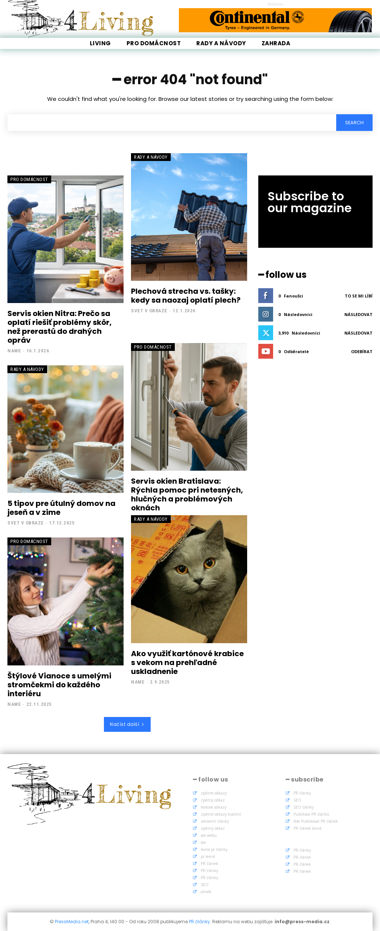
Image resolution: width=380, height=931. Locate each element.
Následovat (358, 314)
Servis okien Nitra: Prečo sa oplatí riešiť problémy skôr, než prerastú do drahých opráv (59, 326)
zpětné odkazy (214, 793)
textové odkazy (213, 807)
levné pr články (214, 849)
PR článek (209, 863)
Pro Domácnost (29, 179)
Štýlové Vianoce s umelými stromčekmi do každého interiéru (59, 685)
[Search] (354, 122)
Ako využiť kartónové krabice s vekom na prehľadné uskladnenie (187, 662)
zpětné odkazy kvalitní (221, 814)
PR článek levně (308, 828)
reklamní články (215, 821)
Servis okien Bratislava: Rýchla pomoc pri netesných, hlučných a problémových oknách (187, 494)
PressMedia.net (72, 921)
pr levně (208, 856)
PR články (209, 870)
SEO (205, 884)
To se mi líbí (359, 296)
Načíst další (127, 724)
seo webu (209, 835)
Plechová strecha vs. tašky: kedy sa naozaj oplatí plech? (185, 295)
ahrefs (206, 891)
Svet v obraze (149, 310)
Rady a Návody (151, 157)
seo (203, 842)
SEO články (304, 807)
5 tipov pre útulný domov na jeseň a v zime (61, 507)
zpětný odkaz (213, 800)
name (14, 350)
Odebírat (362, 351)
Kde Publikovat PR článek (316, 821)
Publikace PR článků (311, 814)
